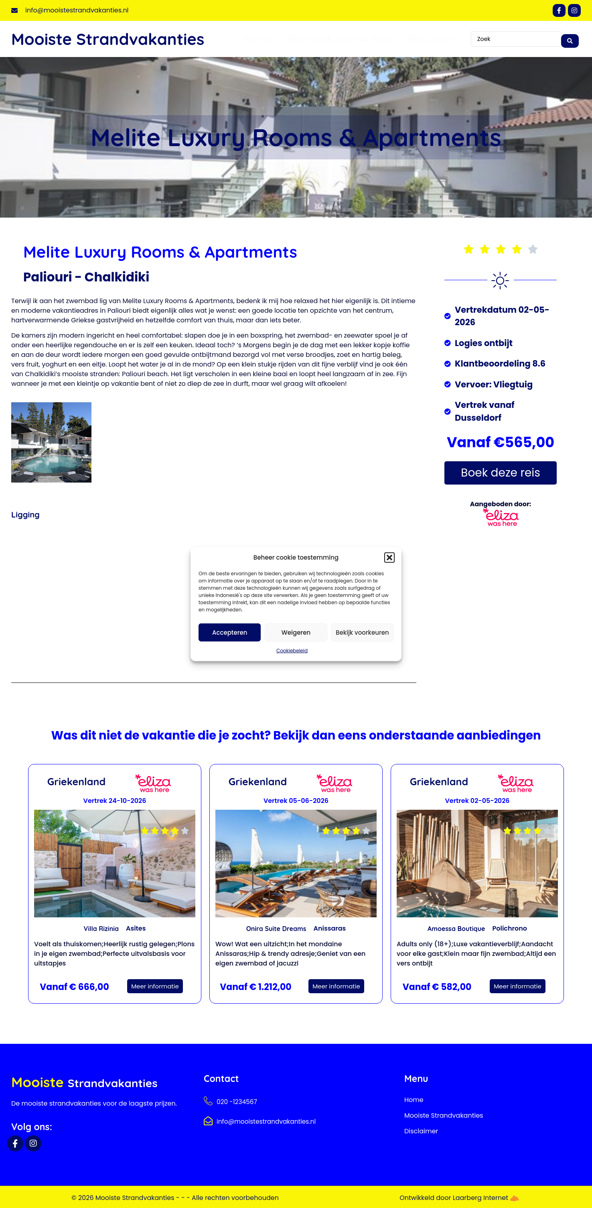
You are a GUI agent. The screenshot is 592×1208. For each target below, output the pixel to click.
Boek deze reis (500, 473)
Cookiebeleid (292, 650)
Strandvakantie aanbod (339, 39)
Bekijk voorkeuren (362, 632)
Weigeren (296, 632)
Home (258, 39)
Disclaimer (431, 39)
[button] (389, 558)
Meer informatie (155, 986)
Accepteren (229, 632)
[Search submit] (570, 39)
